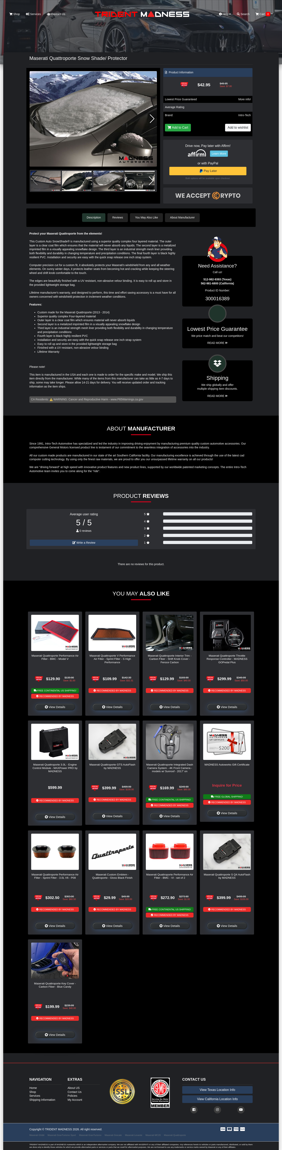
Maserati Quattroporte (175, 1135)
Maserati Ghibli (36, 1135)
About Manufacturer (183, 217)
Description (94, 217)
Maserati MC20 (153, 1135)
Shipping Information (42, 1099)
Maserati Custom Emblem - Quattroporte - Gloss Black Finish (112, 876)
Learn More (219, 153)
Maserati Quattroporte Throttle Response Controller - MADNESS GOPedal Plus (227, 659)
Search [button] (243, 14)
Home (33, 1087)
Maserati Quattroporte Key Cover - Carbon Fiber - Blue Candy (55, 985)
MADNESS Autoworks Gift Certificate (227, 764)
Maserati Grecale (113, 1135)
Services (33, 14)
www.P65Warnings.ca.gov (127, 399)
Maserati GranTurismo (90, 1135)
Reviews (118, 217)
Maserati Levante (133, 1135)
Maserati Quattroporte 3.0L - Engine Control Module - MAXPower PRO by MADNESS (55, 768)
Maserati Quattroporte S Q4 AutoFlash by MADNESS (227, 876)
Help (225, 14)
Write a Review (83, 542)
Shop (14, 14)
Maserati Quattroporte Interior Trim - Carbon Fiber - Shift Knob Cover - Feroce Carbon (169, 659)
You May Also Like (147, 217)
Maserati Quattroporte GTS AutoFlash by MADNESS (112, 766)
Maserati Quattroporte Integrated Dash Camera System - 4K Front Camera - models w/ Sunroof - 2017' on (169, 768)
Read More (217, 342)
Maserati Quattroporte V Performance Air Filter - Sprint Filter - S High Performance (112, 659)
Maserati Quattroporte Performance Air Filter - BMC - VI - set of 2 (169, 876)
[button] (152, 118)
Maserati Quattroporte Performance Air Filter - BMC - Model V (55, 657)
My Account (75, 1099)
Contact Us (56, 14)
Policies (72, 1095)
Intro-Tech (244, 115)
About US (74, 1087)
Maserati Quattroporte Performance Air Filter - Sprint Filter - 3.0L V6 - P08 (55, 876)
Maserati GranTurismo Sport (62, 1135)
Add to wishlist (238, 127)
